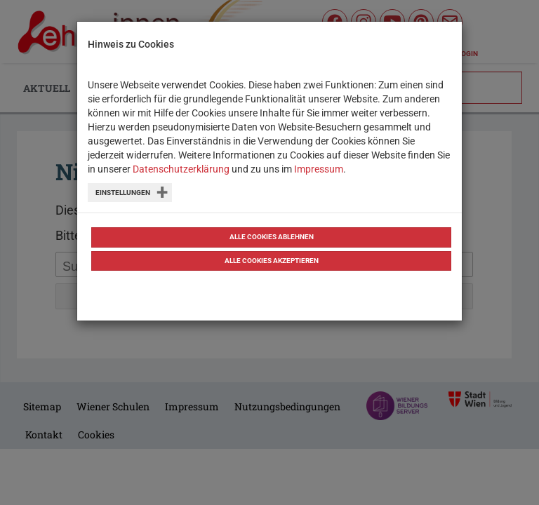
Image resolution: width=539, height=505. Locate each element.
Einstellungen (122, 192)
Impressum (318, 169)
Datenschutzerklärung (181, 169)
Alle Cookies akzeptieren (272, 260)
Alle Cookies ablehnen (271, 237)
